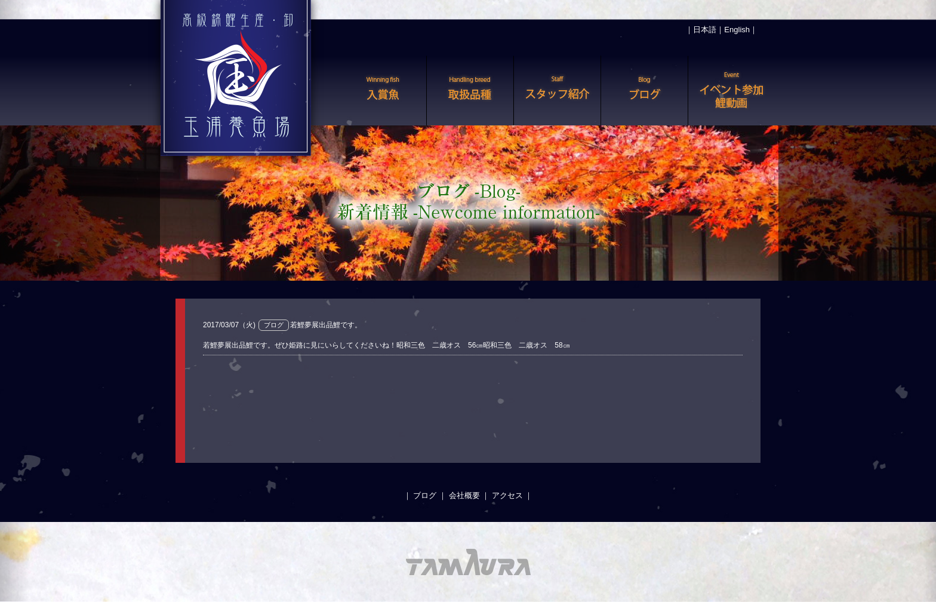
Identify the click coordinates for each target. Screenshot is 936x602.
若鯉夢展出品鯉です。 (326, 325)
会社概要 (464, 495)
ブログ (424, 495)
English (737, 29)
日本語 (704, 29)
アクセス (507, 495)
